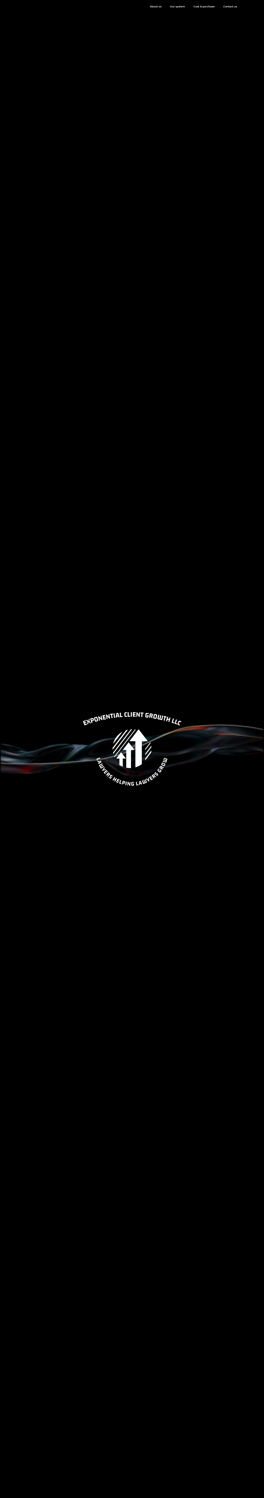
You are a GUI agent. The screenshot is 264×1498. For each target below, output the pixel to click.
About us (155, 6)
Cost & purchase (204, 6)
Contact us (230, 6)
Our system (177, 6)
